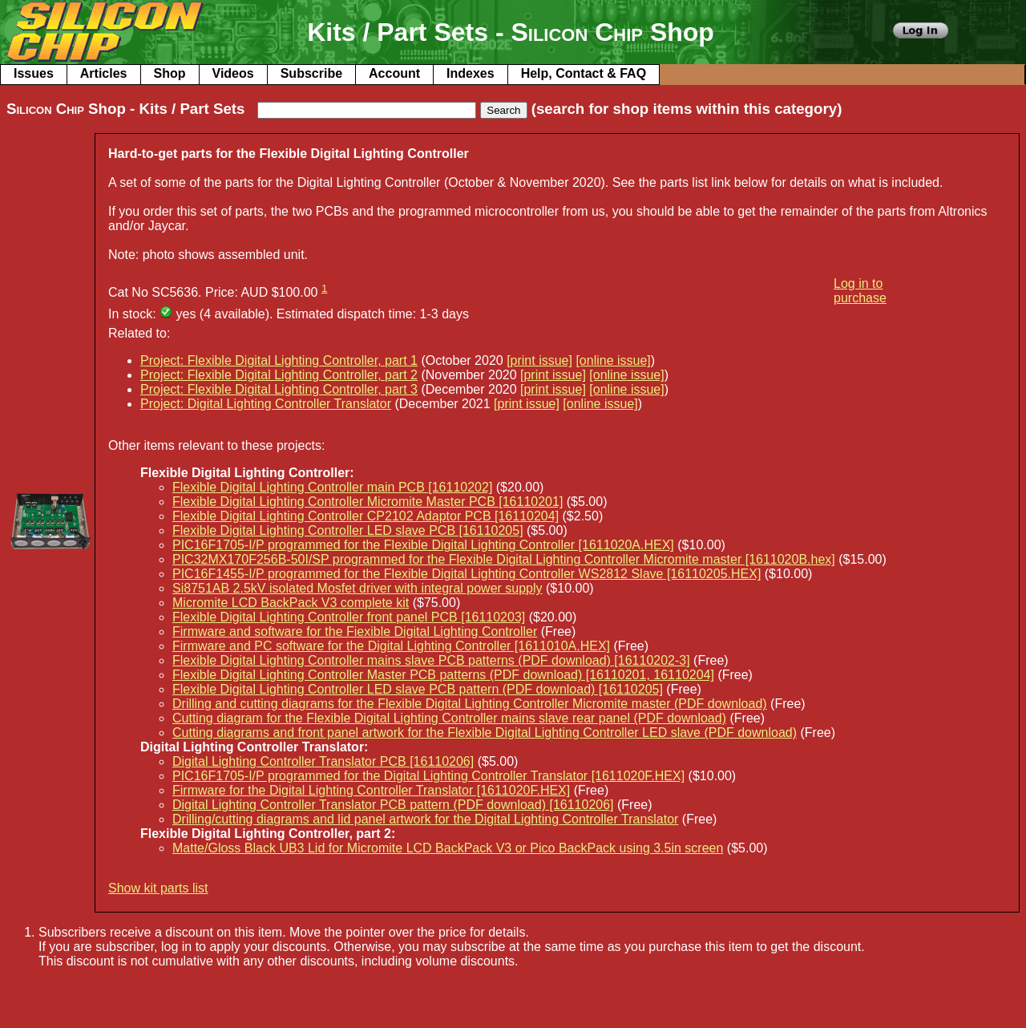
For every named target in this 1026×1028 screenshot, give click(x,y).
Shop (170, 73)
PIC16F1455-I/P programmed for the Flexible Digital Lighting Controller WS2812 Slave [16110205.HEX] (466, 574)
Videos (233, 73)
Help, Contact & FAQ (583, 73)
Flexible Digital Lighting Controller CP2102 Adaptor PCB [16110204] (365, 516)
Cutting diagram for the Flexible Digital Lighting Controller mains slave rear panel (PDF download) (449, 718)
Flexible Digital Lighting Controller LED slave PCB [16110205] (347, 530)
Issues (34, 73)
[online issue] (613, 360)
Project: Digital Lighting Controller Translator (265, 404)
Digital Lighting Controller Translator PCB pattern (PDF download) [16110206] (393, 804)
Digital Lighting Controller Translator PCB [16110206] (323, 761)
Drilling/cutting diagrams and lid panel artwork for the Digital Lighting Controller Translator (425, 819)
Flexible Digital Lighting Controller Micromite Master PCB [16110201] (367, 501)
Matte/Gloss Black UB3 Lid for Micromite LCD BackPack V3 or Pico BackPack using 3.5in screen (447, 848)
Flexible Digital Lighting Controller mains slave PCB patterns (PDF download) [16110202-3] (431, 660)
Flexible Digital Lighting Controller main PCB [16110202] (332, 487)
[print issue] (539, 360)
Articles (103, 73)
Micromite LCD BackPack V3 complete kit (290, 602)
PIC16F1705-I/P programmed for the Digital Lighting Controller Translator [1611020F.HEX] (428, 776)
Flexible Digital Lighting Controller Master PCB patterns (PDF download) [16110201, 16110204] (443, 675)
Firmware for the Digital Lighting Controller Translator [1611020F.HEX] (371, 790)
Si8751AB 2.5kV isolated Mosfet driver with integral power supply (357, 588)
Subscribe (311, 73)
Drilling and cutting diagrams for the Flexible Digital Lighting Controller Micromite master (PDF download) (469, 703)
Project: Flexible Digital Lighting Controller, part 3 (279, 389)
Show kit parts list (158, 888)
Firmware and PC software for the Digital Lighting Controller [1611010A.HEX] (391, 646)
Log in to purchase (860, 291)
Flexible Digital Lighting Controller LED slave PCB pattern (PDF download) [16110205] (417, 689)
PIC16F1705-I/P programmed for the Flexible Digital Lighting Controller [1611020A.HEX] (423, 545)
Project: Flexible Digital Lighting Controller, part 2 (279, 375)
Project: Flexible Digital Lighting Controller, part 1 (279, 360)
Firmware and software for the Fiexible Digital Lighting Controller (354, 631)
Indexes (470, 73)
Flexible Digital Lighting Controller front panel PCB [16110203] (348, 617)
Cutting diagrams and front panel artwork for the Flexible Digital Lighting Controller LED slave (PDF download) (484, 732)
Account (394, 73)
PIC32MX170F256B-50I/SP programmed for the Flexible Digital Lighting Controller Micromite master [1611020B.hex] (503, 559)
